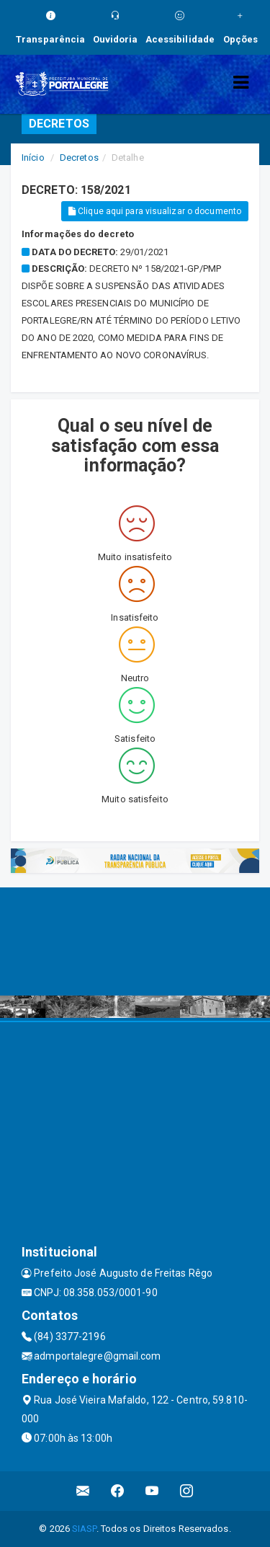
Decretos (79, 157)
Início (33, 157)
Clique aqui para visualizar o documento (154, 211)
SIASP (84, 1528)
